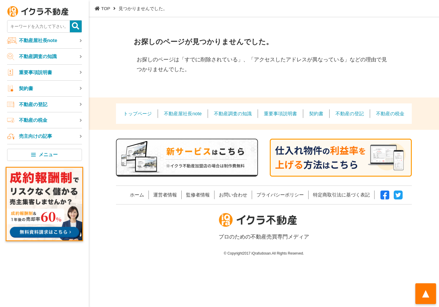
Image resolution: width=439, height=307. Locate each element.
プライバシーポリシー (280, 194)
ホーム (137, 194)
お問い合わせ (233, 194)
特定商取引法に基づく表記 (341, 194)
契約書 (26, 88)
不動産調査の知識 (38, 56)
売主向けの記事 (35, 136)
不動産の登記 (33, 104)
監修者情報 (198, 194)
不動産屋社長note (38, 40)
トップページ (137, 113)
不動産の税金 (33, 120)
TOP (105, 8)
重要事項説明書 (35, 72)
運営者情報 (165, 194)
